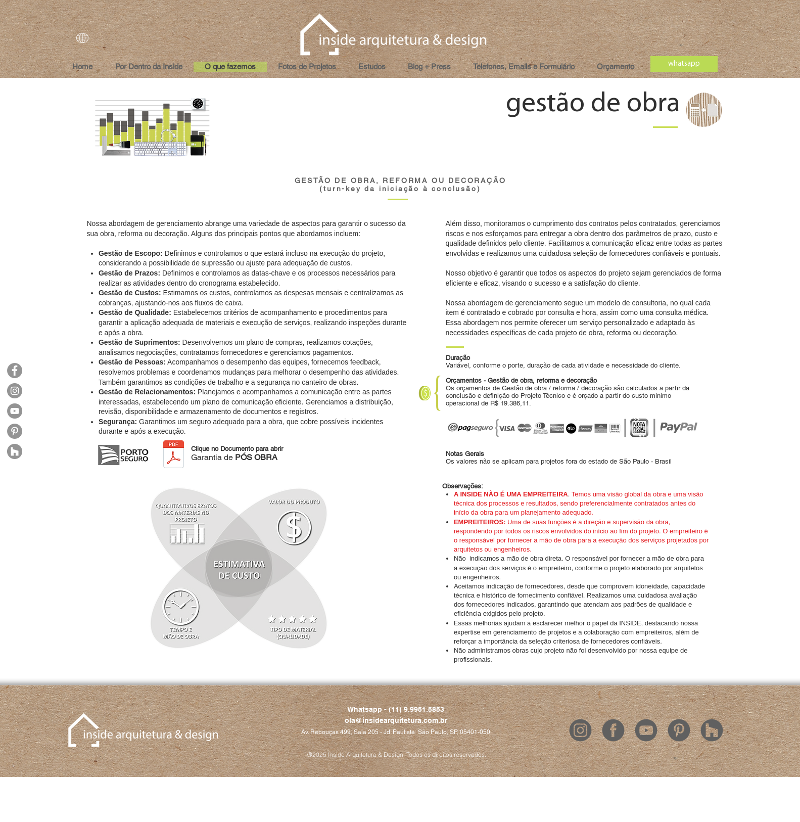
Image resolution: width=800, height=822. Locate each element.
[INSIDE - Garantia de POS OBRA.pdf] (173, 455)
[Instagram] (14, 390)
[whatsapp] (684, 64)
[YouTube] (14, 411)
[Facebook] (14, 370)
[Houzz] (14, 451)
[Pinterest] (14, 431)
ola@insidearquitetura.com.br (396, 720)
